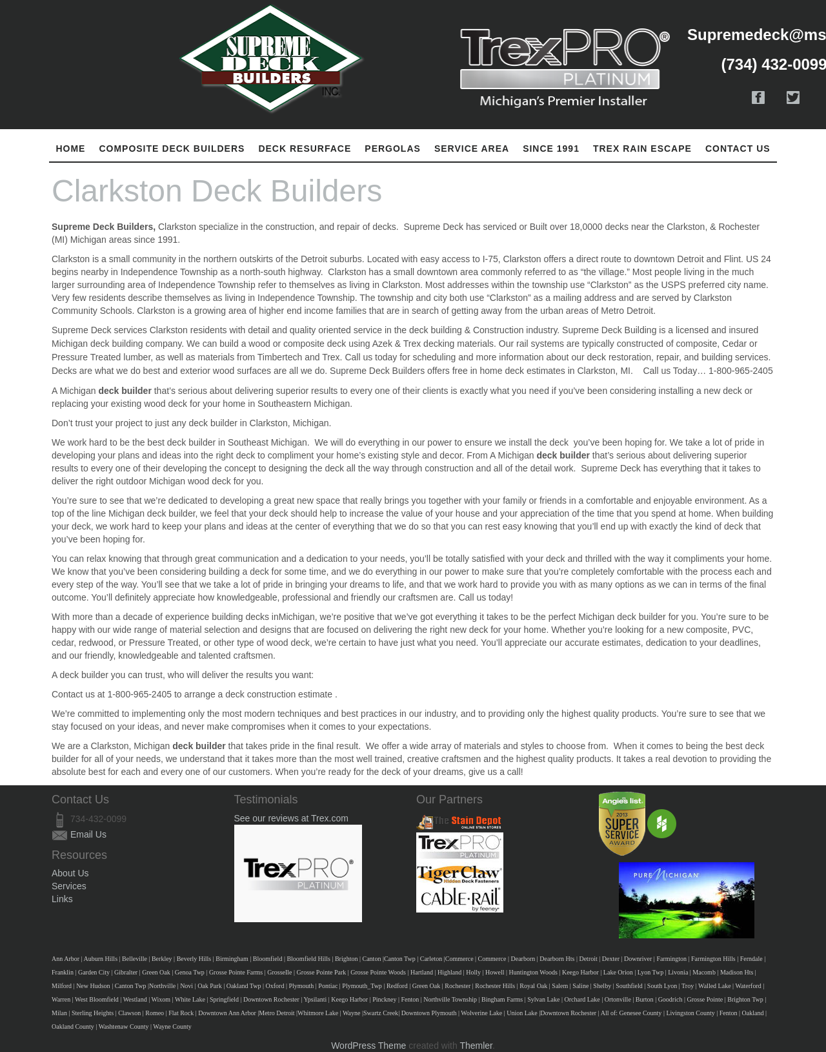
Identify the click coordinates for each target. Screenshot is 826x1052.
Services (69, 886)
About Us (70, 873)
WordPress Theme (368, 1045)
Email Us (88, 834)
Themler (475, 1045)
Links (62, 899)
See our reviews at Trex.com (291, 818)
